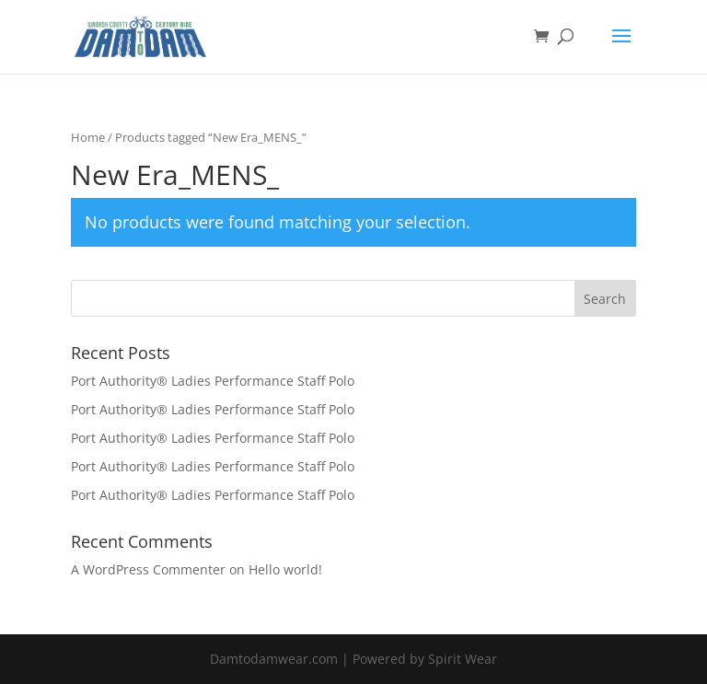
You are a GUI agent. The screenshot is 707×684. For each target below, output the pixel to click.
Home (88, 137)
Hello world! (285, 569)
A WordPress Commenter (148, 569)
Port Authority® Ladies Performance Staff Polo (212, 380)
